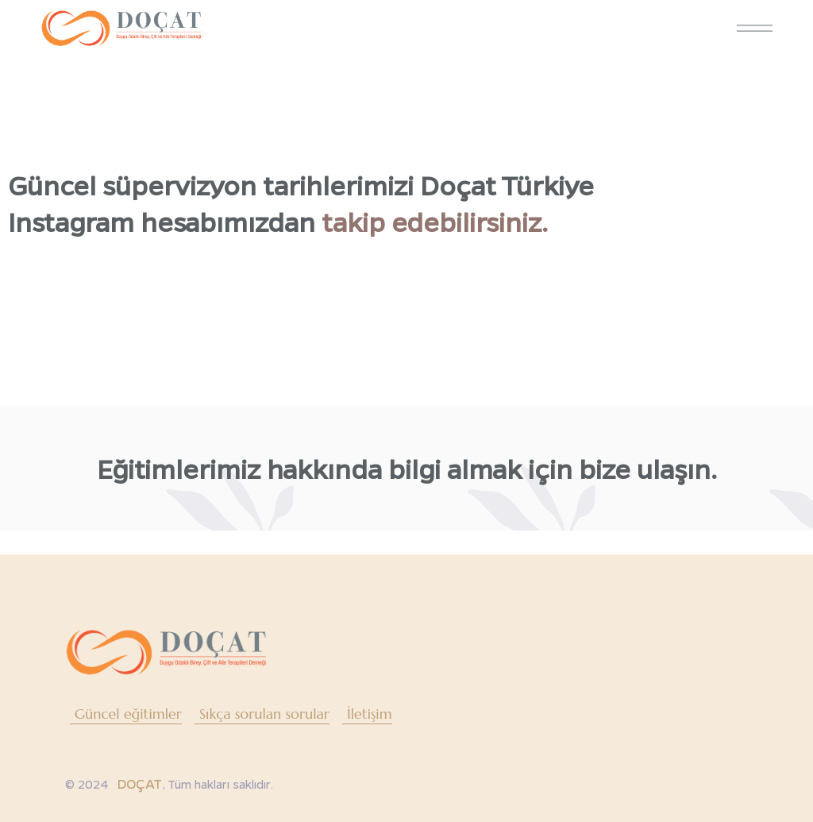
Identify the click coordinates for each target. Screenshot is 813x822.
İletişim (369, 713)
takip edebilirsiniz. (435, 221)
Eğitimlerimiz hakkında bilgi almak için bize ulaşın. (407, 468)
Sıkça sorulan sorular (264, 713)
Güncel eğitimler (128, 713)
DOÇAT (139, 783)
